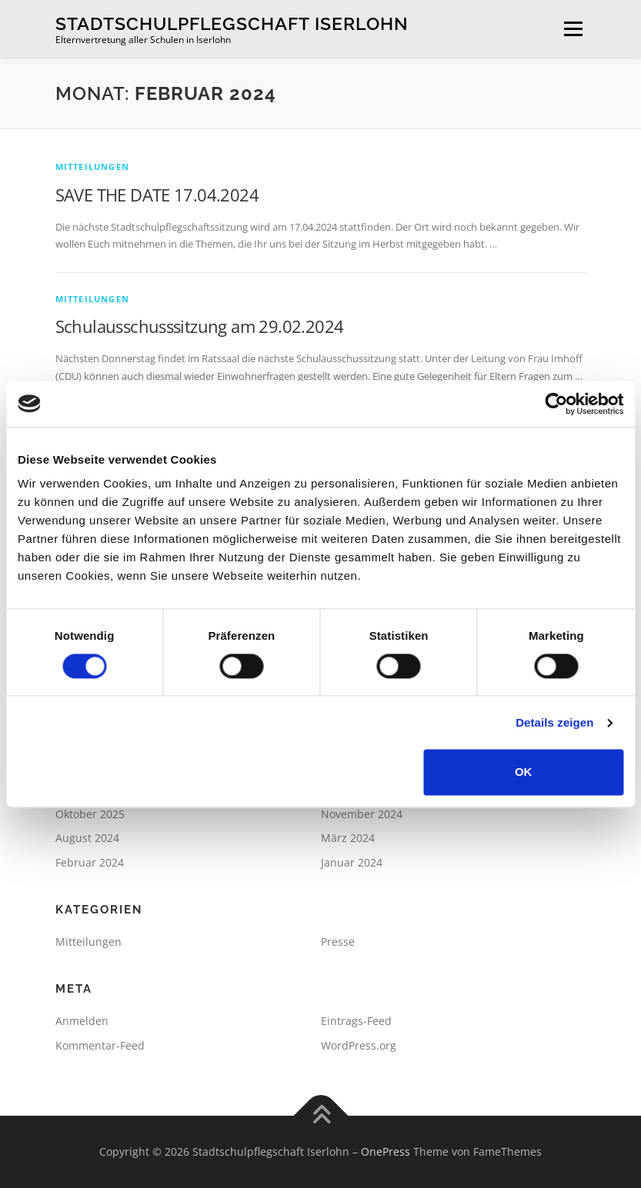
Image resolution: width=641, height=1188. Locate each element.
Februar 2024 (89, 862)
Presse (338, 941)
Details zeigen (554, 722)
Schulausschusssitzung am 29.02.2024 (199, 326)
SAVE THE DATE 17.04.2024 (157, 194)
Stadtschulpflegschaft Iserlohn (232, 23)
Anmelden (82, 1020)
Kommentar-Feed (100, 1045)
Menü (572, 28)
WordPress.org (358, 1045)
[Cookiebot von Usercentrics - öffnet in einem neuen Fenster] (556, 403)
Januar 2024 (351, 862)
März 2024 (348, 837)
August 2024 (87, 837)
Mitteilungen (92, 166)
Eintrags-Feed (356, 1020)
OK (523, 772)
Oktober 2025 (90, 814)
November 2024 (361, 814)
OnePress (385, 1151)
